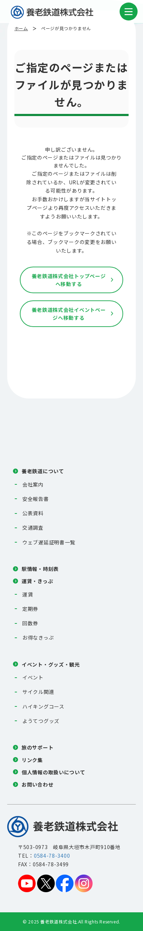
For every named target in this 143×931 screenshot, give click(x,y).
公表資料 (33, 513)
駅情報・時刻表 (40, 568)
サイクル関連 (38, 691)
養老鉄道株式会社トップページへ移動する (69, 279)
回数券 (30, 623)
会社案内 (33, 484)
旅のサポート (37, 747)
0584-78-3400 (52, 855)
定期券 (30, 608)
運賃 (27, 594)
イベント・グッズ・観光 (51, 664)
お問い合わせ (37, 784)
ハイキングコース (43, 706)
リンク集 (32, 760)
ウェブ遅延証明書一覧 (48, 542)
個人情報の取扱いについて (53, 772)
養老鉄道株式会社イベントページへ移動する (69, 313)
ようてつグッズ (40, 720)
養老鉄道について (43, 471)
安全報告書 (35, 498)
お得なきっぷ (38, 637)
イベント (33, 677)
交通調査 (33, 527)
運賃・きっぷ (37, 581)
